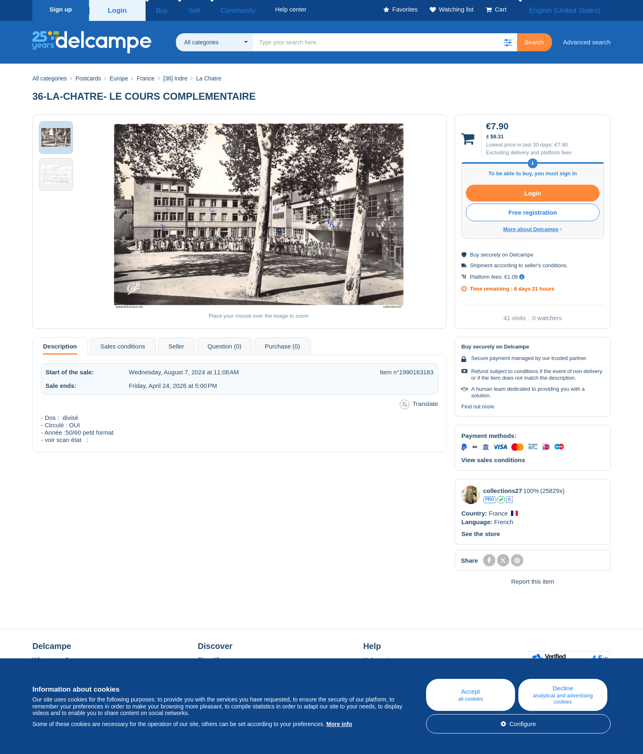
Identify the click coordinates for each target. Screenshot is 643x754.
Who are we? (50, 656)
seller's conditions (545, 263)
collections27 (502, 488)
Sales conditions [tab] (122, 343)
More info (339, 724)
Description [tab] (60, 343)
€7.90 (561, 142)
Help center (379, 656)
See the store (480, 531)
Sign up (61, 9)
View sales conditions (493, 457)
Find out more (477, 404)
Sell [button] (184, 9)
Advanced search (587, 39)
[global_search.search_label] (385, 40)
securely (490, 252)
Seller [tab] (176, 343)
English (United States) (573, 9)
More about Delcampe (532, 227)
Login (117, 9)
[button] (508, 40)
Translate (419, 402)
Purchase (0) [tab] (282, 343)
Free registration (532, 209)
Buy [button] (159, 9)
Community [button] (219, 9)
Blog (208, 656)
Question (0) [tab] (224, 343)
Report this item (532, 578)
